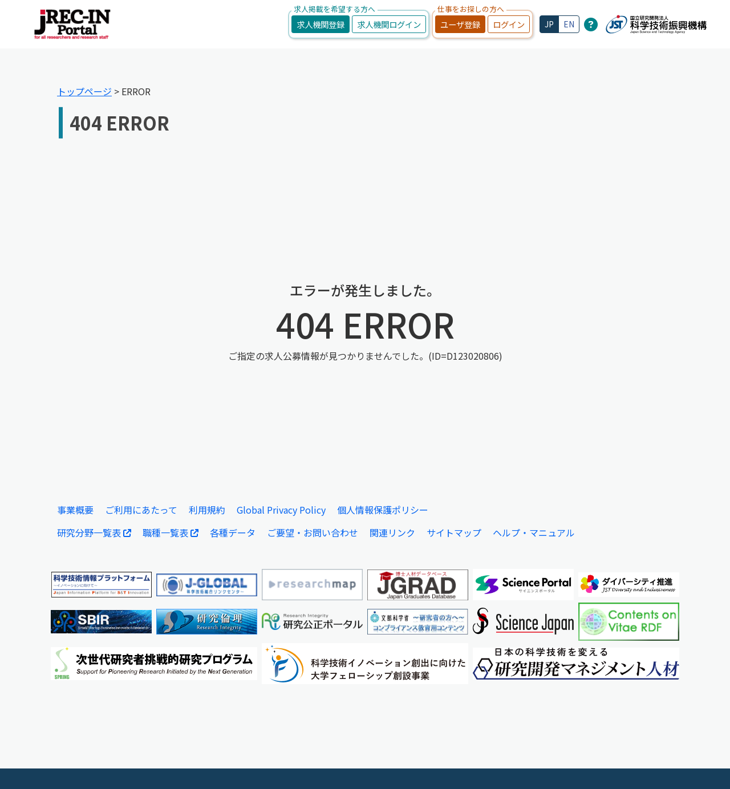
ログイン (509, 24)
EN (568, 24)
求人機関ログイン (389, 24)
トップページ (84, 91)
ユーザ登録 (460, 24)
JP (549, 24)
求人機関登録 (320, 24)
